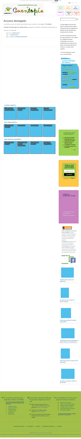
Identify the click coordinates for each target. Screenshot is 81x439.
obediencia (65, 77)
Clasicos (60, 12)
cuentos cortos (60, 7)
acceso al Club (54, 2)
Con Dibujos (75, 7)
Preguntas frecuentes (48, 426)
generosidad (72, 72)
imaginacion (71, 74)
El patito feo (11, 414)
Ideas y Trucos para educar (67, 404)
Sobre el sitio (68, 12)
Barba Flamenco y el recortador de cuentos (69, 139)
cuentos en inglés (40, 411)
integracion (69, 75)
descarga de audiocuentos (21, 36)
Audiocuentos (12, 409)
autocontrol (65, 67)
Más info (60, 0)
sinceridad (72, 81)
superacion (65, 82)
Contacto (59, 426)
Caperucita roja (12, 411)
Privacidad (30, 426)
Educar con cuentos (65, 402)
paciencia (65, 79)
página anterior (16, 33)
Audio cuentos (68, 7)
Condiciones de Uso (19, 426)
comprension (65, 68)
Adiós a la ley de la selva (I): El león (68, 142)
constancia (65, 70)
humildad (65, 74)
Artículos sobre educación (67, 405)
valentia (64, 84)
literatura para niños (70, 247)
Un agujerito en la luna (69, 144)
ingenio (64, 75)
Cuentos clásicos (12, 408)
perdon (70, 79)
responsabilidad (65, 81)
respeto (74, 79)
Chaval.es (65, 241)
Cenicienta (11, 412)
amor (74, 65)
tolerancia (71, 82)
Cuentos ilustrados (65, 410)
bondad (71, 67)
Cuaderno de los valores (66, 407)
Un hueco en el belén (69, 137)
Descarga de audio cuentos (67, 408)
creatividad (71, 70)
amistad (70, 65)
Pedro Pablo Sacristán (38, 432)
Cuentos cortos (12, 406)
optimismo (71, 77)
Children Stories (74, 2)
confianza (71, 68)
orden (75, 77)
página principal (14, 34)
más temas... (72, 87)
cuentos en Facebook (42, 407)
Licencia (38, 426)
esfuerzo (65, 72)
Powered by (69, 178)
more (74, 149)
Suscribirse (69, 174)
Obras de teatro (76, 12)
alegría (64, 65)
